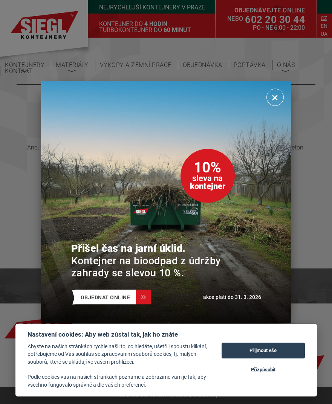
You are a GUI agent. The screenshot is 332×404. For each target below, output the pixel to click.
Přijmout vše (263, 350)
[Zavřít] (275, 97)
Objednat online (108, 296)
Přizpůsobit (263, 369)
